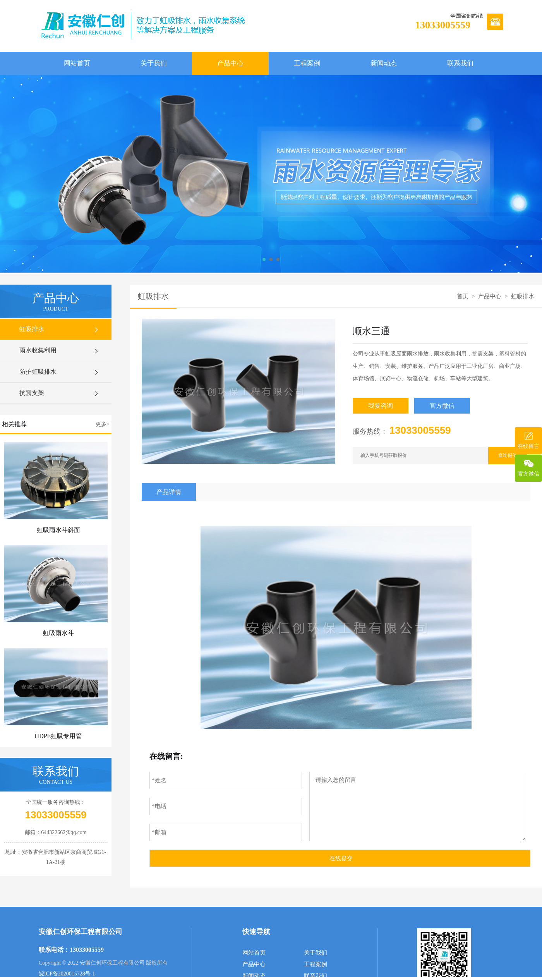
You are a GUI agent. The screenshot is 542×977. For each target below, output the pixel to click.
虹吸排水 (59, 329)
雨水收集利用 (59, 350)
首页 (462, 296)
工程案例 (307, 63)
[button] (264, 259)
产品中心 (230, 63)
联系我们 (460, 63)
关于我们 (154, 63)
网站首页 (77, 63)
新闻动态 (383, 63)
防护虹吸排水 (59, 371)
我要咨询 (380, 405)
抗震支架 (59, 393)
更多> (103, 424)
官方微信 (442, 405)
